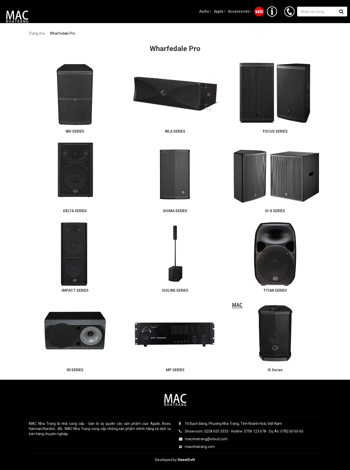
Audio (205, 11)
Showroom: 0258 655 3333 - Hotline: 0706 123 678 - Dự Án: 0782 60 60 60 (241, 431)
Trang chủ (37, 33)
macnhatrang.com (197, 447)
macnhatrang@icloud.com (203, 439)
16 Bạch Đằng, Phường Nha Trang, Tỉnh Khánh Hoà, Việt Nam (230, 424)
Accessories (239, 11)
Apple (219, 11)
